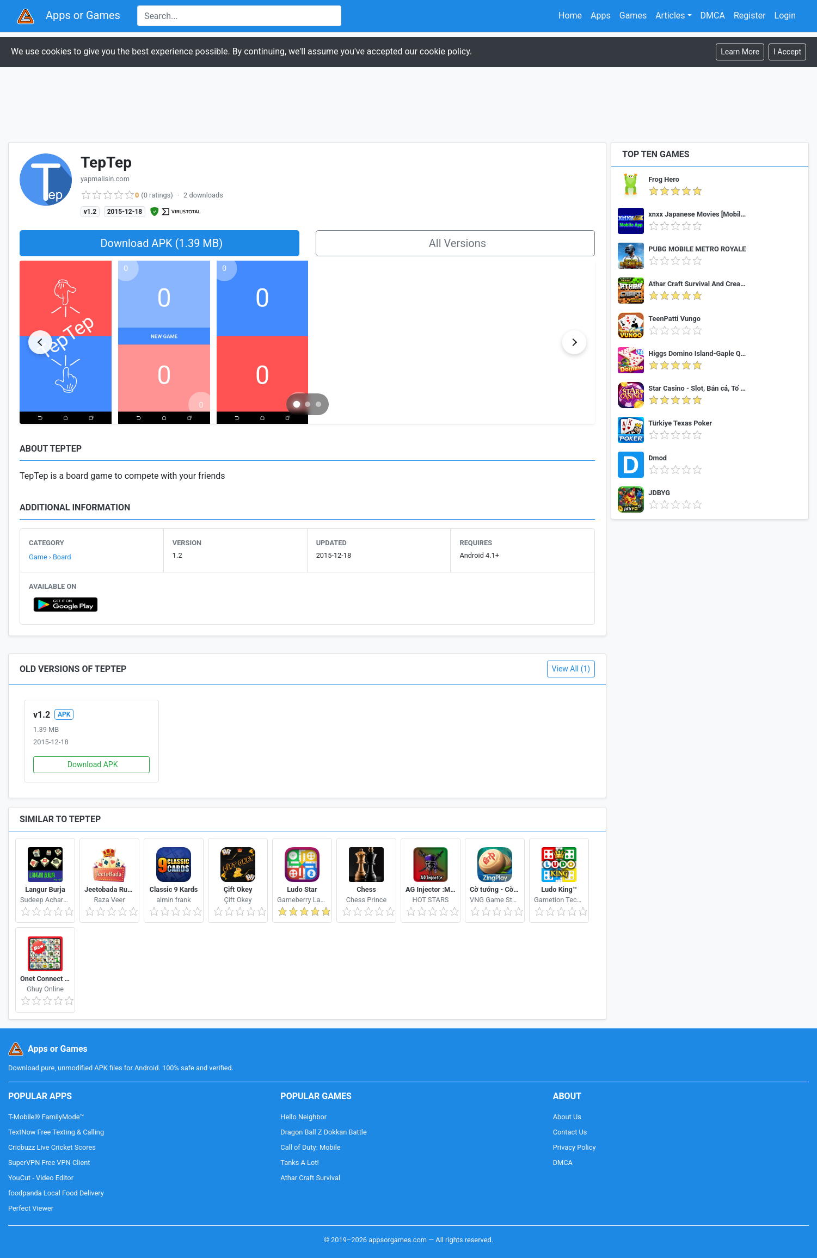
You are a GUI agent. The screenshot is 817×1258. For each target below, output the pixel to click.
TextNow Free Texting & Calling (56, 1132)
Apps (601, 15)
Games (633, 15)
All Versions (457, 243)
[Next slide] (574, 342)
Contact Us (570, 1132)
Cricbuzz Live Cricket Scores (52, 1147)
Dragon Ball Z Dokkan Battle (323, 1132)
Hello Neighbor (303, 1117)
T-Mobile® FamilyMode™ (46, 1117)
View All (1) (571, 668)
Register (750, 15)
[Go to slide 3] (318, 404)
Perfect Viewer (30, 1208)
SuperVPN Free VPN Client (49, 1162)
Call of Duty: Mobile (310, 1147)
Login (785, 15)
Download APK (92, 764)
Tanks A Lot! (299, 1162)
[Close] (787, 52)
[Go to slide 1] (296, 404)
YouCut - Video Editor (40, 1178)
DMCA (713, 15)
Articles (670, 15)
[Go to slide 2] (307, 404)
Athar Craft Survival (310, 1178)
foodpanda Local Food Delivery (56, 1193)
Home (570, 15)
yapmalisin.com (105, 179)
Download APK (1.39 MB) (161, 243)
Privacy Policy (574, 1147)
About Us (567, 1117)
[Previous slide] (40, 342)
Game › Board (50, 557)
